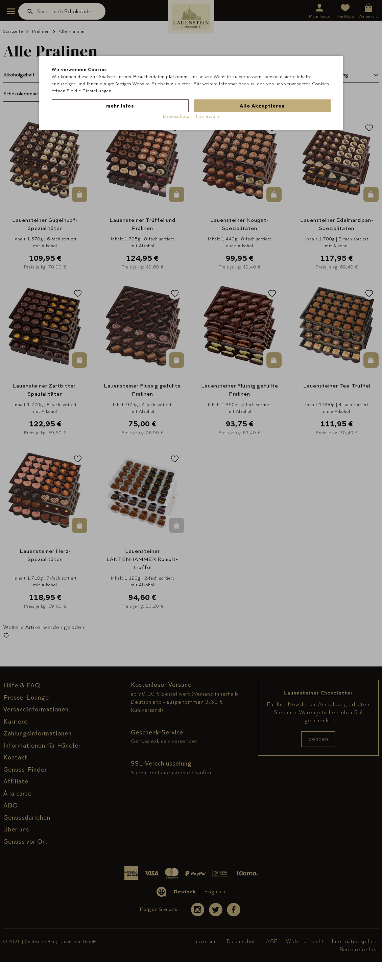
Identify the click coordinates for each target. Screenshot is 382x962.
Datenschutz (176, 116)
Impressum (207, 116)
